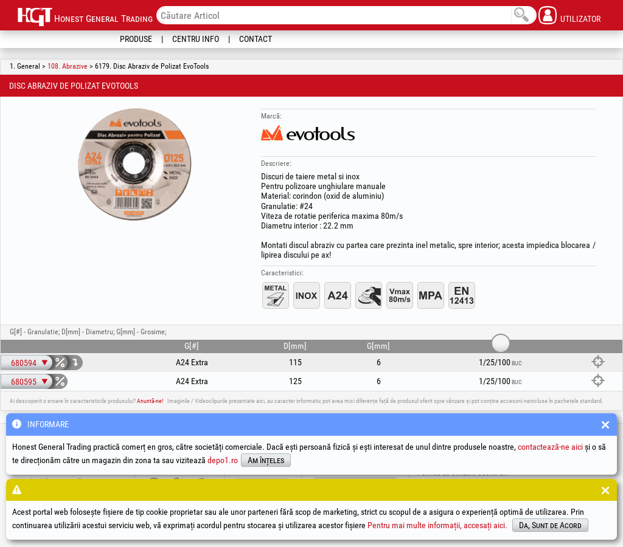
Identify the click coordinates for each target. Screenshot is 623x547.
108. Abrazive (67, 66)
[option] (134, 163)
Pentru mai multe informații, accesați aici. (437, 525)
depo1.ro (222, 460)
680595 (24, 382)
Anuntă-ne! (150, 400)
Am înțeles (266, 460)
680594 (24, 363)
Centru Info (195, 39)
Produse (136, 39)
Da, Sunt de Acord (550, 525)
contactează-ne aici (550, 447)
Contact (255, 39)
